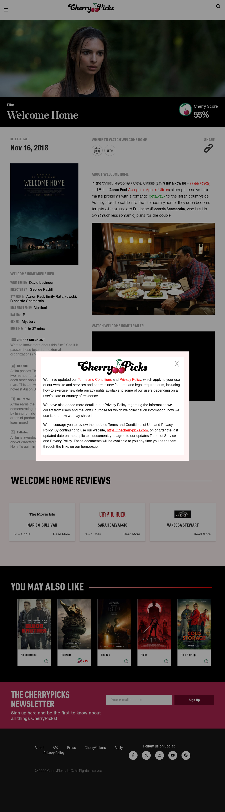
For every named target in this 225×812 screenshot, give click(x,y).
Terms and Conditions (95, 379)
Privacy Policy (130, 379)
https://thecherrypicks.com (127, 430)
